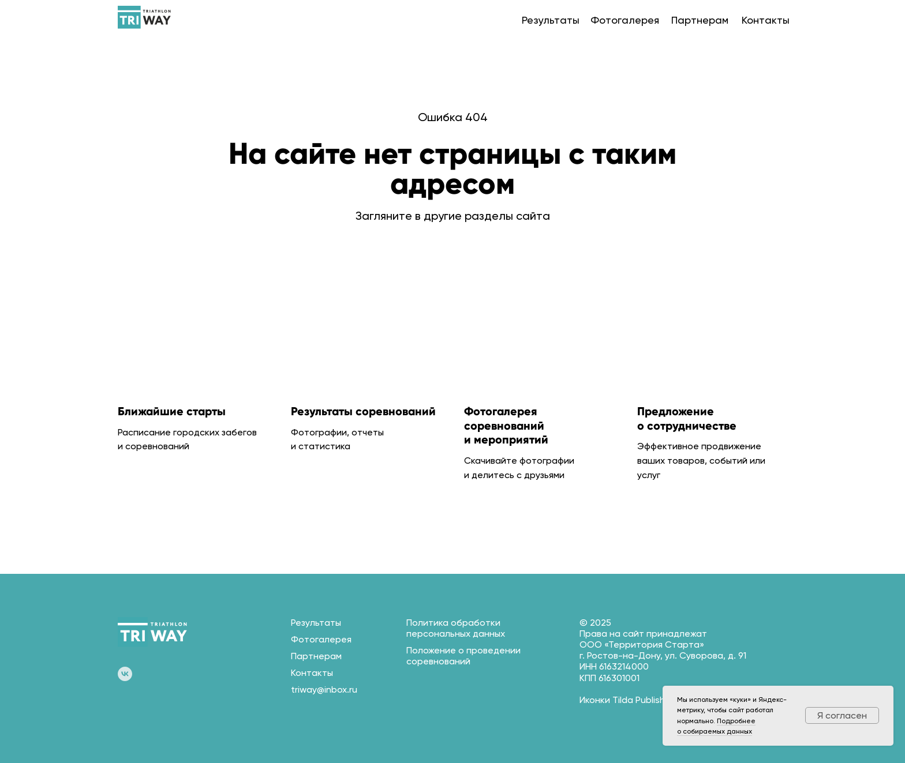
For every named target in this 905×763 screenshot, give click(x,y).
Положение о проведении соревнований (463, 656)
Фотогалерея (624, 20)
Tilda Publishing (645, 699)
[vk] (125, 674)
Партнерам (699, 20)
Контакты (766, 20)
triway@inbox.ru (324, 689)
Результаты (550, 20)
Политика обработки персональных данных (455, 628)
